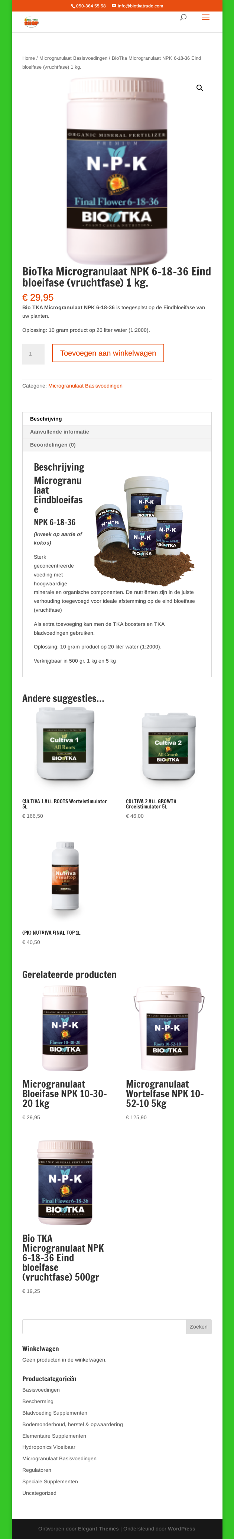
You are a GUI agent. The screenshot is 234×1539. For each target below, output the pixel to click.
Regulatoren (36, 1470)
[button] (200, 88)
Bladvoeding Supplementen (54, 1413)
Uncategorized (39, 1493)
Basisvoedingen (41, 1390)
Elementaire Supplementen (54, 1436)
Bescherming (37, 1401)
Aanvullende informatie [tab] (59, 432)
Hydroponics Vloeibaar (48, 1447)
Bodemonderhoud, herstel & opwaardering (72, 1424)
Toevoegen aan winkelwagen (108, 353)
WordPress (181, 1529)
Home (28, 58)
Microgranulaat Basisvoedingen (73, 58)
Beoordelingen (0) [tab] (53, 445)
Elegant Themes (98, 1529)
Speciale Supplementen (50, 1481)
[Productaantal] (33, 354)
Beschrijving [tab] (46, 419)
